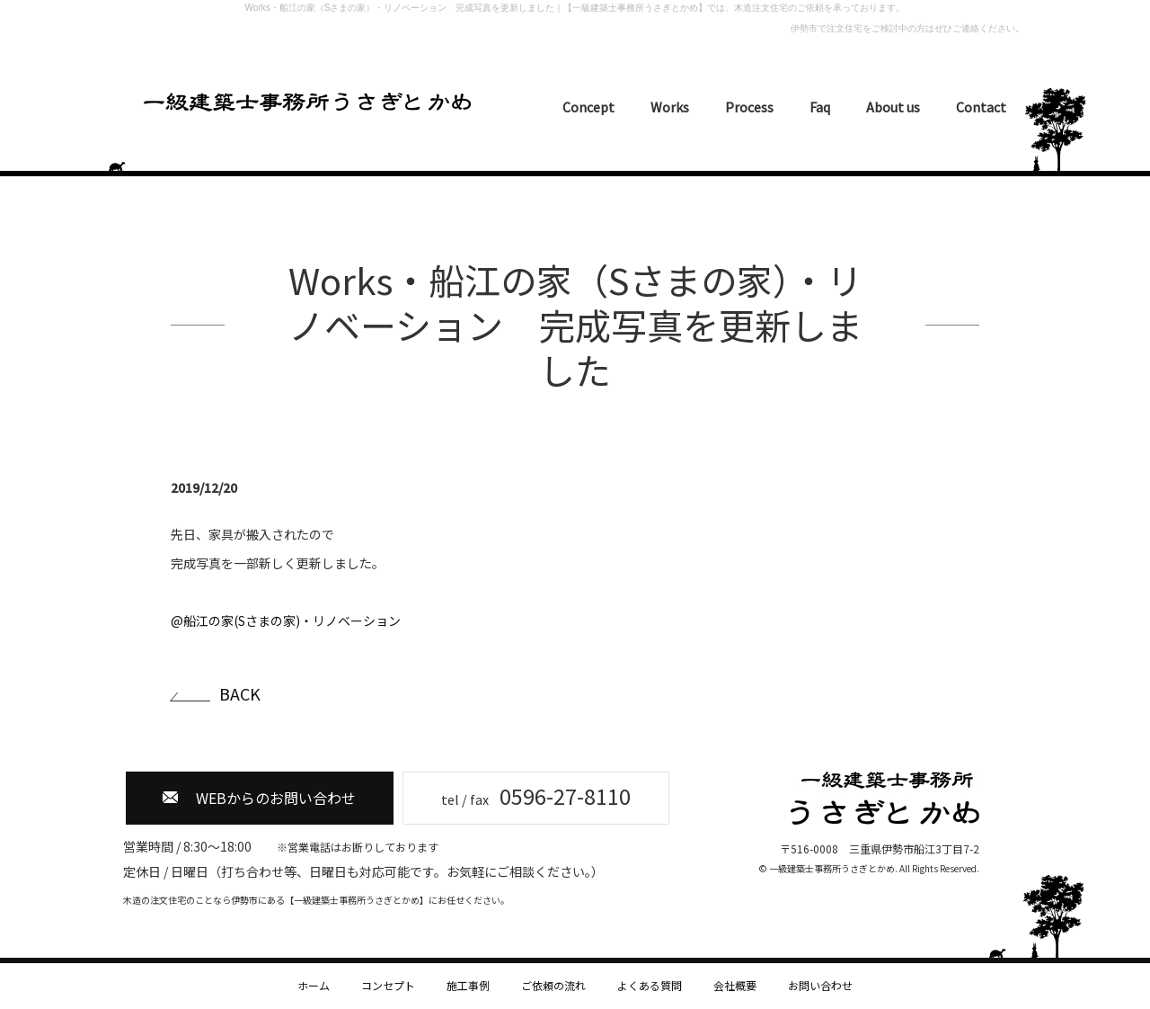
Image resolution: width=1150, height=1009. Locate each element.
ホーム (313, 985)
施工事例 (468, 985)
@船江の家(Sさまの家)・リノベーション (286, 621)
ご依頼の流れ (553, 985)
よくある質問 (649, 985)
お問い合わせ (820, 985)
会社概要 (734, 985)
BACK (240, 694)
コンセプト (388, 985)
